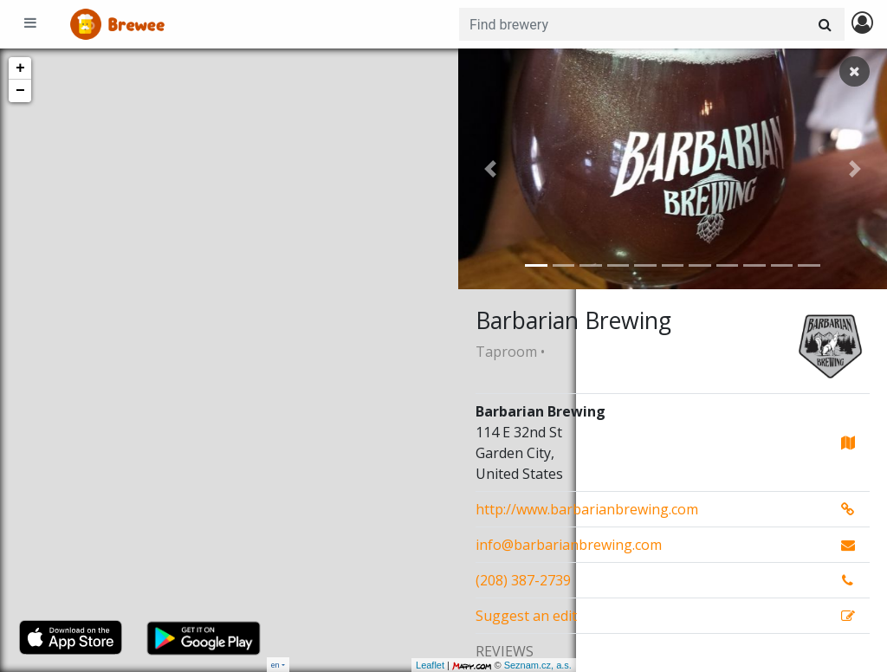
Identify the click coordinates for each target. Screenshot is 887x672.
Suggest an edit (526, 615)
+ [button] (20, 68)
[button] (490, 168)
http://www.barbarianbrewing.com (587, 509)
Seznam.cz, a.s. (420, 665)
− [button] (20, 91)
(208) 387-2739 (523, 580)
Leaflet (312, 665)
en (275, 664)
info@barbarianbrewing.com (569, 544)
